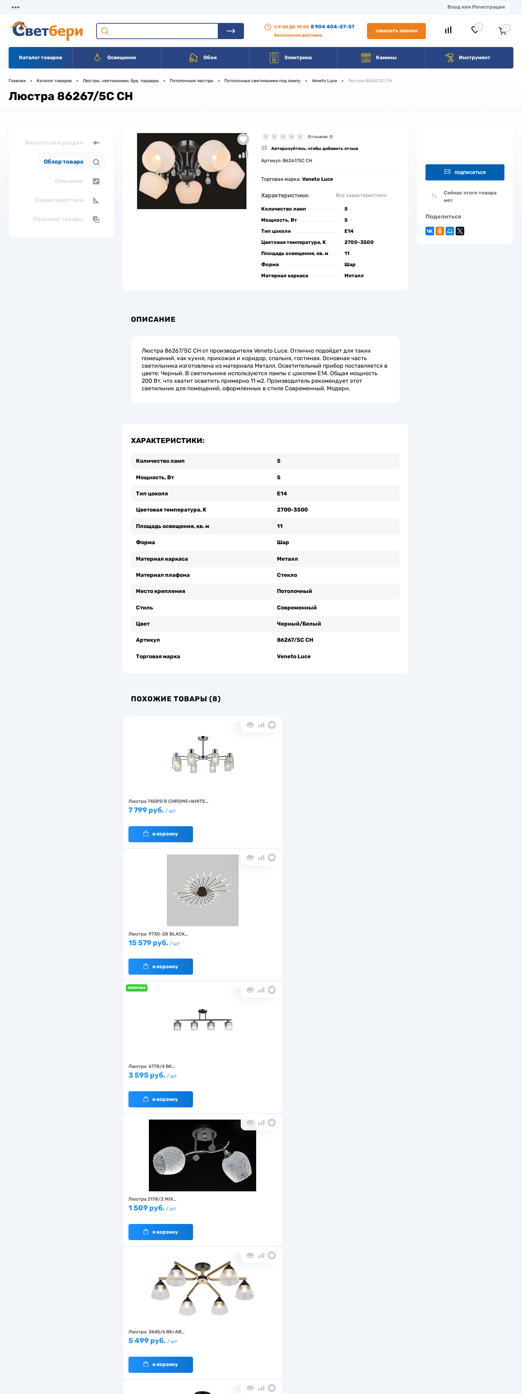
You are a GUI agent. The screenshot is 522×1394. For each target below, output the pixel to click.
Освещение (114, 57)
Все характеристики (361, 195)
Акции (185, 7)
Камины (379, 57)
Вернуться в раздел (62, 142)
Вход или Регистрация (476, 7)
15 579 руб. (261, 807)
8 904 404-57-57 (332, 27)
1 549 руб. (168, 1072)
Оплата (150, 7)
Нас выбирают (147, 1320)
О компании (67, 7)
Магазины (21, 7)
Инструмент (466, 57)
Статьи (304, 7)
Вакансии (265, 7)
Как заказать (146, 1342)
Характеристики (66, 200)
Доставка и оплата (210, 1309)
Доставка (111, 7)
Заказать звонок (396, 31)
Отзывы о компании (269, 1309)
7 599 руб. (261, 1072)
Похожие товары (66, 219)
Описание (77, 181)
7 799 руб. (168, 807)
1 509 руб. (168, 940)
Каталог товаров (40, 58)
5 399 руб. (354, 940)
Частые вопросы (150, 1353)
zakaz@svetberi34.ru (416, 1339)
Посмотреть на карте (417, 1299)
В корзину (161, 827)
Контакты (223, 7)
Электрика (290, 57)
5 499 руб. (261, 940)
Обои (202, 57)
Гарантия (142, 1331)
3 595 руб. (354, 807)
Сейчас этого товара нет (470, 196)
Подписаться (465, 172)
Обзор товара (71, 161)
